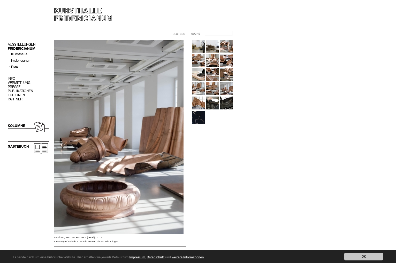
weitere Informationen (188, 257)
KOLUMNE (16, 126)
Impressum (137, 257)
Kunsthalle (19, 54)
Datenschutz (155, 257)
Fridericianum (21, 60)
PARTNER (15, 99)
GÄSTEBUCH (18, 146)
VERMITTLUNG (19, 83)
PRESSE (14, 87)
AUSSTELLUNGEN (21, 44)
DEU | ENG (179, 34)
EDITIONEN (16, 95)
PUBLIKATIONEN (20, 91)
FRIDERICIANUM (21, 49)
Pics (14, 67)
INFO (11, 79)
